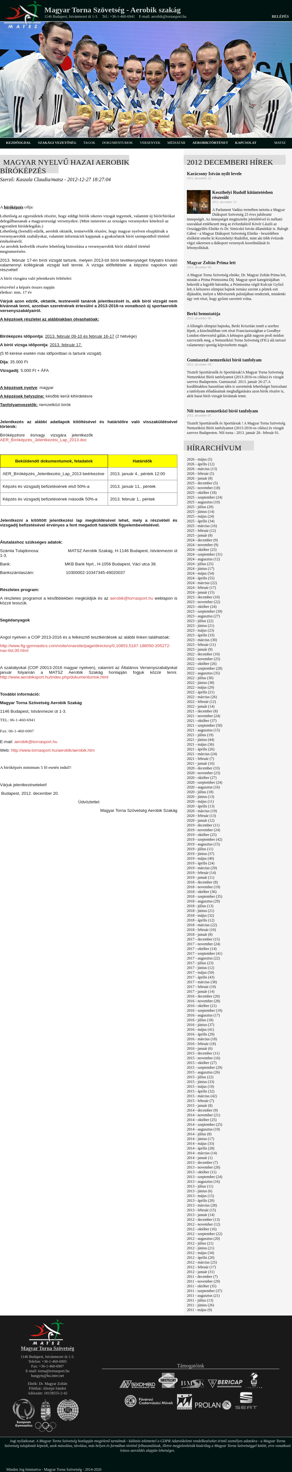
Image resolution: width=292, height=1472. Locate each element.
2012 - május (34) (200, 1253)
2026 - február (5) (200, 473)
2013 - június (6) (199, 1191)
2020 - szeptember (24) (204, 782)
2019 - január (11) (200, 877)
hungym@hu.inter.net (47, 1375)
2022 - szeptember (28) (204, 668)
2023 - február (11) (201, 644)
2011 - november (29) (203, 1281)
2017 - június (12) (200, 967)
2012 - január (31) (200, 1272)
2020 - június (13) (200, 796)
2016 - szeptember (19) (204, 1010)
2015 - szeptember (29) (204, 1067)
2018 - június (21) (200, 910)
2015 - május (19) (200, 1086)
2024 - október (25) (202, 549)
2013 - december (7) (202, 1162)
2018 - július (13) (200, 906)
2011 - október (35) (201, 1286)
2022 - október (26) (202, 663)
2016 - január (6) (200, 1048)
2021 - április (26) (200, 749)
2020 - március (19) (202, 811)
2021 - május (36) (200, 744)
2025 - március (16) (202, 526)
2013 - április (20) (200, 1200)
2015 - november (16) (203, 1058)
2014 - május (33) (200, 1143)
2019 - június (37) (200, 853)
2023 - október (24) (202, 606)
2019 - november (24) (203, 830)
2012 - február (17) (201, 1267)
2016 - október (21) (202, 1006)
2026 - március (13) (202, 469)
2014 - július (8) (199, 1134)
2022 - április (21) (200, 692)
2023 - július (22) (200, 621)
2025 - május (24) (200, 516)
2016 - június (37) (200, 1025)
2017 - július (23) (200, 963)
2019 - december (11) (203, 825)
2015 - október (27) (202, 1063)
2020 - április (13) (200, 806)
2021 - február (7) (200, 758)
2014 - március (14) (202, 1153)
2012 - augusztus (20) (203, 1238)
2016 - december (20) (203, 996)
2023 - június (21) (200, 625)
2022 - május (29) (200, 687)
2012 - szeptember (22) (204, 1234)
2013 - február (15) (201, 1210)
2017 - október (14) (202, 948)
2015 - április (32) (200, 1091)
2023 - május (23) (200, 630)
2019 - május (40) (200, 858)
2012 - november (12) (203, 1224)
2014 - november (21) (203, 1115)
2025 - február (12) (201, 530)
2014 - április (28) (200, 1148)
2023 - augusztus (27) (203, 616)
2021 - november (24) (203, 716)
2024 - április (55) (200, 578)
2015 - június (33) (200, 1082)
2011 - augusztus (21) (203, 1295)
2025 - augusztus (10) (203, 502)
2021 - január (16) (200, 763)
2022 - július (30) (200, 678)
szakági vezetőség (57, 142)
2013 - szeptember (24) (204, 1177)
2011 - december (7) (202, 1276)
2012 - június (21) (200, 1248)
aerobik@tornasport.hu (131, 598)
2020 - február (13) (201, 815)
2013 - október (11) (201, 1172)
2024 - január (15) (200, 592)
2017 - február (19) (201, 987)
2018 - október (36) (202, 891)
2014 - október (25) (202, 1120)
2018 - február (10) (201, 929)
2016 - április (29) (200, 1034)
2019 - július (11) (200, 849)
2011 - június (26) (200, 1305)
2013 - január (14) (200, 1215)
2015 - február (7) (200, 1101)
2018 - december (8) (202, 882)
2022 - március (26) (202, 697)
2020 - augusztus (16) (203, 787)
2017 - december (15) (203, 939)
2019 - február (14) (201, 872)
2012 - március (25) (202, 1262)
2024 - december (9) (202, 540)
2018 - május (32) (200, 915)
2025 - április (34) (200, 521)
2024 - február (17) (201, 587)
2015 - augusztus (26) (203, 1072)
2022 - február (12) (201, 701)
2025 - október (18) (202, 492)
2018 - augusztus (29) (203, 901)
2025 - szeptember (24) (204, 497)
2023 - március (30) (202, 640)
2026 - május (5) (199, 459)
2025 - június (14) (200, 511)
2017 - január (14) (200, 991)
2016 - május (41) (200, 1029)
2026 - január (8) (200, 478)
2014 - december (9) (202, 1110)
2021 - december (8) (202, 711)
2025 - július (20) (200, 507)
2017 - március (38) (202, 982)
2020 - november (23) (203, 773)
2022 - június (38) (200, 682)
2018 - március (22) (202, 925)
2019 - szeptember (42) (204, 839)
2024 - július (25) (200, 564)
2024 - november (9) (202, 545)
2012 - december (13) (203, 1219)
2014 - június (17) (200, 1139)
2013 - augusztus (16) (203, 1181)
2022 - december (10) (203, 654)
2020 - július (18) (200, 792)
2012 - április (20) (200, 1257)
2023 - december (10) (203, 597)
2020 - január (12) (200, 820)
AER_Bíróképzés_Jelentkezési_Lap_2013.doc (43, 439)
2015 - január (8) (200, 1105)
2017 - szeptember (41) (204, 953)
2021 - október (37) (202, 720)
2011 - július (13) (200, 1300)
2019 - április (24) (200, 863)
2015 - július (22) (200, 1077)
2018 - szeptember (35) (204, 896)
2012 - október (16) (202, 1229)
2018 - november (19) (203, 887)
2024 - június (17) (200, 568)
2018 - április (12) (200, 920)
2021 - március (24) (202, 754)
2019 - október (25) (202, 834)
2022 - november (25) (203, 659)
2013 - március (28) (202, 1205)
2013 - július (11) (200, 1186)
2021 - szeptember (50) (204, 725)
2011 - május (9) (199, 1310)
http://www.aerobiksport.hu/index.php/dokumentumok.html (54, 677)
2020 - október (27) (202, 777)
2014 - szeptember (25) (204, 1124)
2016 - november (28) (203, 1001)
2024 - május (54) (200, 573)
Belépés (280, 16)
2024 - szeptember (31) (204, 554)
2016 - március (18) (202, 1039)
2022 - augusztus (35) (203, 673)
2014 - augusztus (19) (203, 1129)
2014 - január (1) (200, 1158)
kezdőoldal (18, 142)
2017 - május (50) (200, 972)
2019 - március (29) (202, 868)
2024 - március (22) (202, 583)
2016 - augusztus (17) (203, 1015)
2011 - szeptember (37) (204, 1291)
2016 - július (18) (200, 1020)
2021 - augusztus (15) (203, 730)
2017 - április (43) (200, 977)
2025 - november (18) (203, 488)
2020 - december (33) (203, 768)
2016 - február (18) (201, 1044)
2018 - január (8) (200, 934)
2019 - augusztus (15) (203, 844)
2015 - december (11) (203, 1053)
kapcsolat (246, 142)
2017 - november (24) (203, 944)
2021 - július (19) (200, 735)
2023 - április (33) (200, 635)
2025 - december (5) (202, 483)
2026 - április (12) (200, 464)
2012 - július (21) (200, 1243)
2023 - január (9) (200, 649)
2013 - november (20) (203, 1167)
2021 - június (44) (200, 739)
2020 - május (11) (200, 801)
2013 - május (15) (200, 1196)
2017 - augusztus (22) (203, 958)
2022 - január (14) (200, 706)
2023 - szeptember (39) (204, 611)
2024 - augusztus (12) (203, 559)
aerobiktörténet (210, 142)
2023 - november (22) (203, 602)
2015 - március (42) (202, 1096)
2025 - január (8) (200, 535)
